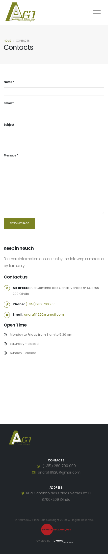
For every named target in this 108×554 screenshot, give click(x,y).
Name (8, 82)
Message (10, 155)
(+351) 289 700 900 (40, 304)
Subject (9, 124)
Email (8, 103)
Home (7, 41)
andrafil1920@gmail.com (44, 314)
